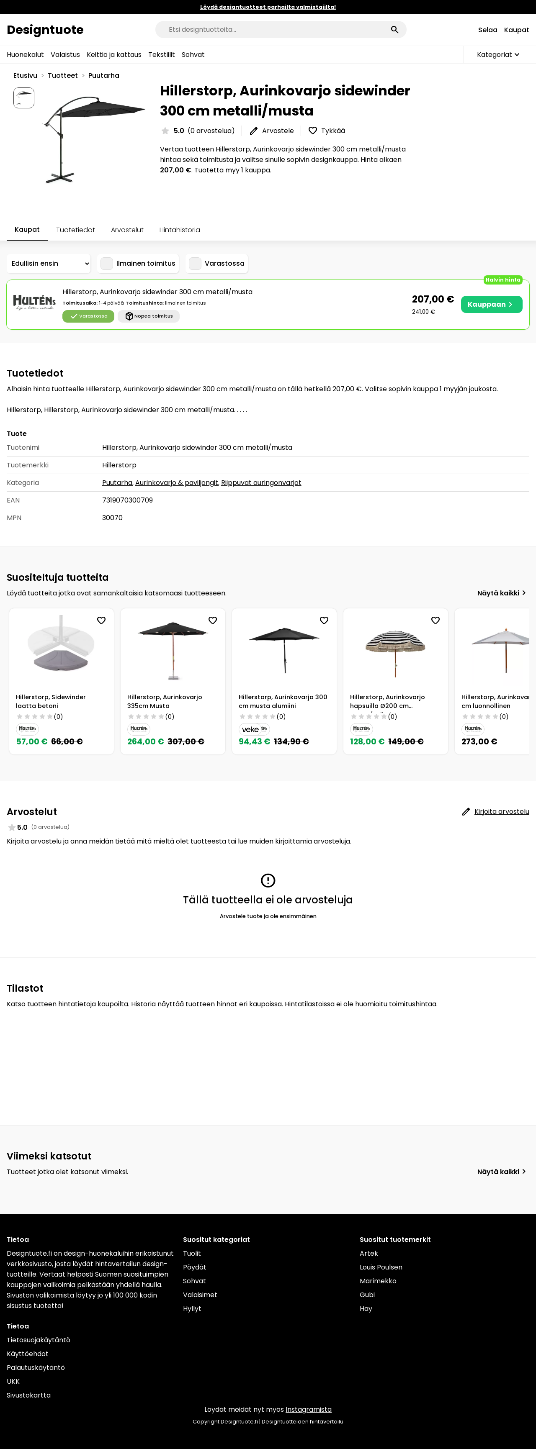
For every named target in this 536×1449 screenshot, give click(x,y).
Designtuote (45, 29)
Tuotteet (63, 75)
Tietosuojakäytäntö (38, 1340)
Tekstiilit (161, 54)
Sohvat (193, 54)
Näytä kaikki (503, 593)
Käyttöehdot (28, 1354)
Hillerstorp (119, 465)
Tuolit (192, 1253)
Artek (369, 1253)
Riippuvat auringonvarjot (261, 482)
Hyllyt (192, 1308)
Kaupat (516, 30)
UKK (13, 1381)
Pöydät (194, 1267)
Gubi (367, 1295)
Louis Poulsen (381, 1267)
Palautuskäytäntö (36, 1367)
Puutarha (103, 75)
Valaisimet (200, 1295)
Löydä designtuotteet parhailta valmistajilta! (268, 6)
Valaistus (65, 54)
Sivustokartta (29, 1395)
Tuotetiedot (75, 230)
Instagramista (309, 1409)
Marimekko (378, 1281)
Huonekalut (25, 54)
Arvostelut (127, 230)
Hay (366, 1308)
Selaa (487, 30)
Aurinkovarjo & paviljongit (176, 482)
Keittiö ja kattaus (114, 54)
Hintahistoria (180, 230)
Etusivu (25, 75)
